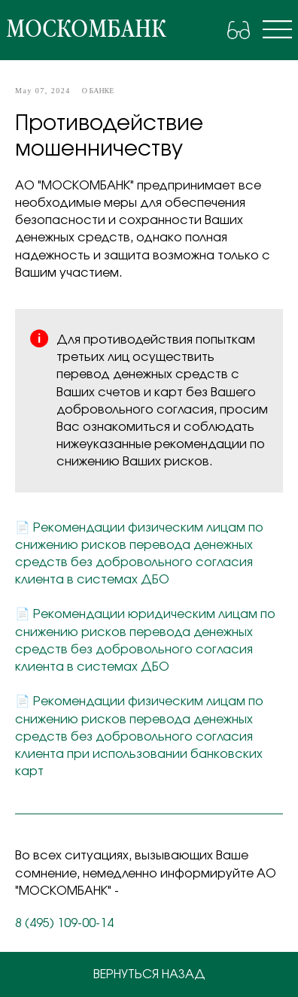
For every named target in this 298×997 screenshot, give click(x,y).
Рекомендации (80, 528)
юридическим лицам (192, 614)
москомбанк (86, 29)
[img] (278, 29)
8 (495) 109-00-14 (64, 923)
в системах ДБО (118, 580)
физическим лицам (186, 528)
